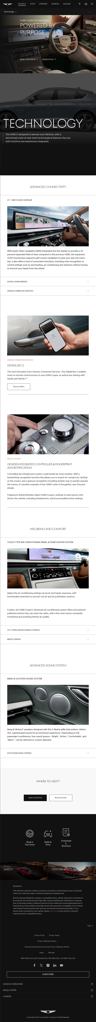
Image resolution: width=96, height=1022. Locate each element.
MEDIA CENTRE (9, 990)
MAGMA (67, 4)
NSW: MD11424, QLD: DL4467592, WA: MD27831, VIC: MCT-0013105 (48, 958)
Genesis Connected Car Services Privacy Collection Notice (47, 947)
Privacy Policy (54, 935)
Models (22, 4)
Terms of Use (39, 935)
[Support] (86, 5)
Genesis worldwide (13, 984)
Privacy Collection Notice (46, 941)
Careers (7, 997)
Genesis (55, 4)
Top (89, 926)
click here (53, 911)
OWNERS (43, 4)
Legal (41, 953)
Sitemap (51, 953)
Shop (32, 4)
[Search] (92, 4)
